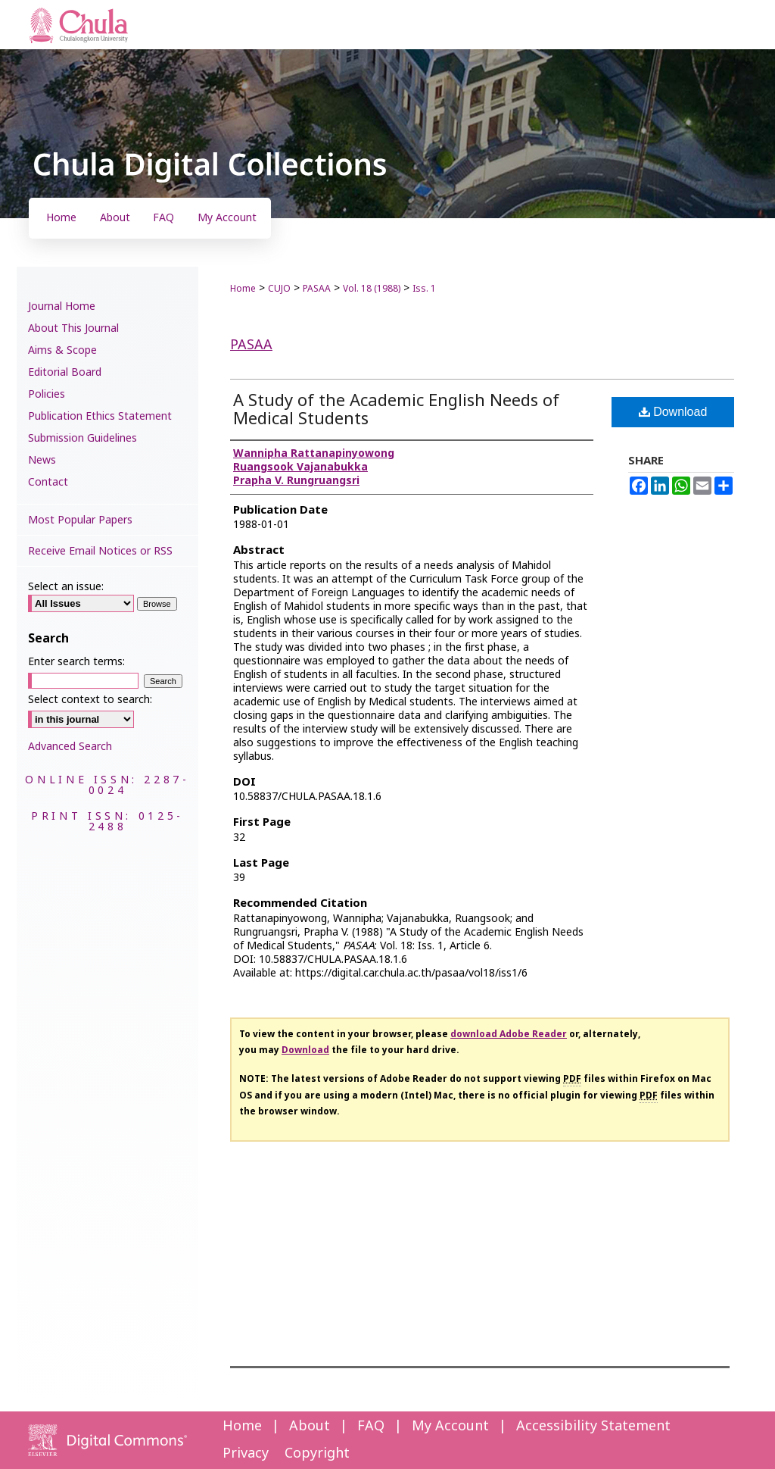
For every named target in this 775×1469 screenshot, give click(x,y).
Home (243, 288)
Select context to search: (90, 700)
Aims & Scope (62, 350)
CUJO (279, 288)
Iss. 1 (424, 288)
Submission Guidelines (82, 438)
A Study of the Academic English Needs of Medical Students (396, 410)
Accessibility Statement (593, 1426)
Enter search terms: (76, 662)
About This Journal (73, 328)
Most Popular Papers (80, 520)
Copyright (317, 1453)
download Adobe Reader (508, 1034)
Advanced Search (70, 747)
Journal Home (61, 306)
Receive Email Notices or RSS (100, 551)
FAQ (370, 1426)
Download (673, 411)
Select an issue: (66, 587)
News (42, 460)
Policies (46, 394)
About (309, 1426)
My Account (450, 1426)
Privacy (246, 1453)
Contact (48, 482)
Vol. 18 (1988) (371, 288)
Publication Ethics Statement (100, 416)
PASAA (317, 288)
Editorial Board (64, 372)
